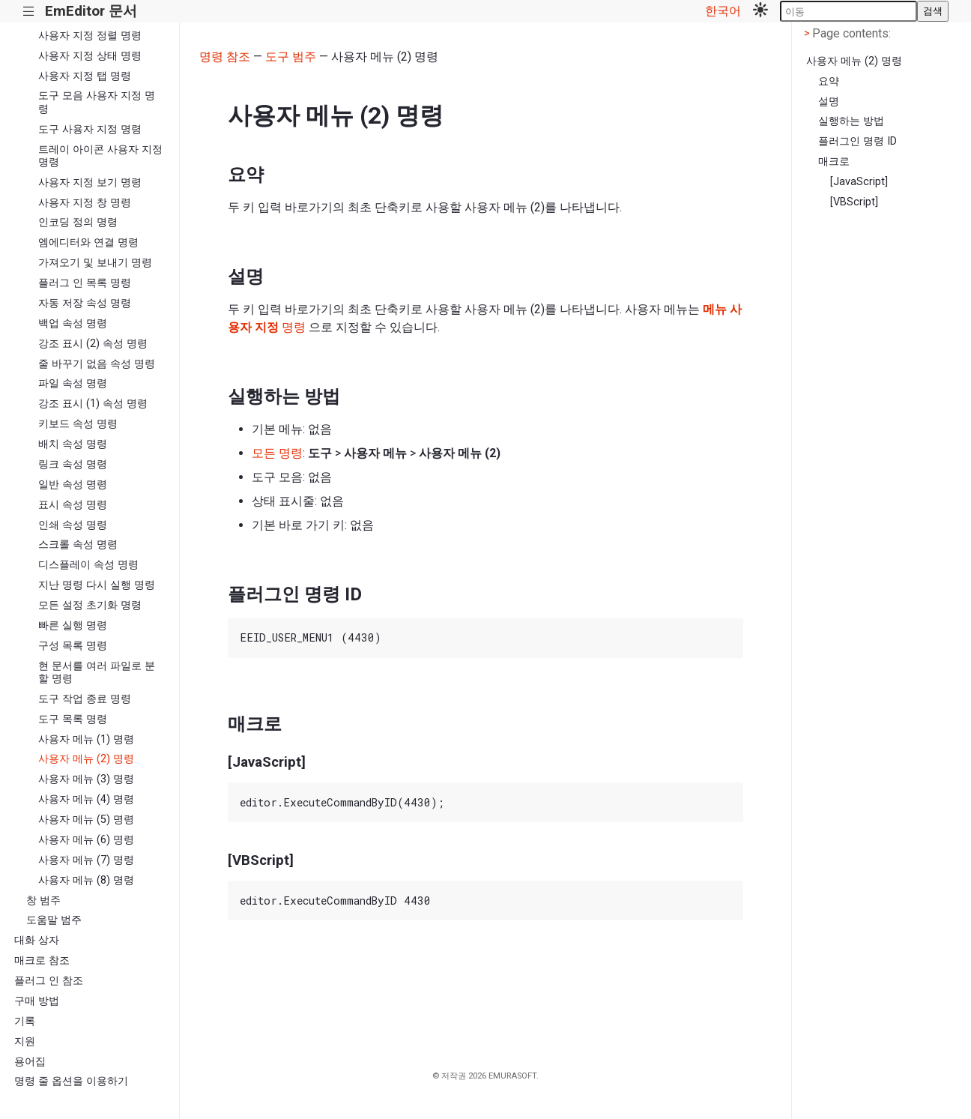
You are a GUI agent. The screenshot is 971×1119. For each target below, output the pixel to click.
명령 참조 (224, 56)
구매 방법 (36, 1001)
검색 (933, 10)
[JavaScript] (859, 181)
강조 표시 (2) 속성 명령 (93, 343)
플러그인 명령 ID (857, 141)
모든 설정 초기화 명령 (90, 605)
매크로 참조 (42, 960)
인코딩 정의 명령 (78, 222)
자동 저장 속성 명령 (84, 303)
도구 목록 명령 (72, 719)
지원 (24, 1041)
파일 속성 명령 (72, 383)
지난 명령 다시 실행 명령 (96, 585)
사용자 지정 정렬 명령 (90, 35)
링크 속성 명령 (72, 464)
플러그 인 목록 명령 (84, 283)
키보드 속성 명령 (78, 423)
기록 (24, 1021)
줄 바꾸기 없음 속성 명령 (96, 364)
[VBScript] (854, 202)
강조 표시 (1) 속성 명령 (93, 403)
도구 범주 (290, 56)
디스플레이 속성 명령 (88, 564)
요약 (828, 81)
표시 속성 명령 (72, 504)
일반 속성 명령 (72, 484)
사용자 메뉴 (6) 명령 (86, 839)
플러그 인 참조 (48, 980)
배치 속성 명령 (72, 444)
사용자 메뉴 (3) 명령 (86, 779)
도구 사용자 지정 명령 (90, 129)
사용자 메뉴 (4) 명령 (86, 799)
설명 (828, 101)
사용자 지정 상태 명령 (90, 55)
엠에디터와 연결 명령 (88, 242)
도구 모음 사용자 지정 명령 (96, 102)
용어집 (30, 1061)
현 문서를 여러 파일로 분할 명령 (96, 672)
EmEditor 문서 (91, 10)
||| (29, 11)
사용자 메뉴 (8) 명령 (86, 880)
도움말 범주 (54, 920)
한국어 (723, 11)
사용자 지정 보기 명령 (90, 182)
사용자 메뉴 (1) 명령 (86, 739)
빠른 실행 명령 (72, 625)
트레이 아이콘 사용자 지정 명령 (100, 156)
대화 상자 (36, 940)
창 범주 (43, 900)
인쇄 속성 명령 (72, 525)
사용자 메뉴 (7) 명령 (86, 860)
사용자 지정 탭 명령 (84, 76)
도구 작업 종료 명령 (84, 699)
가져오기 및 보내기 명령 (95, 262)
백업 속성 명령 (72, 323)
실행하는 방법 (851, 121)
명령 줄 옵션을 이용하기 (71, 1081)
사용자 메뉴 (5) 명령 (86, 819)
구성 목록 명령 (72, 645)
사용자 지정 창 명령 (84, 202)
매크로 (834, 161)
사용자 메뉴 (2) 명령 (86, 758)
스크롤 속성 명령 (78, 544)
